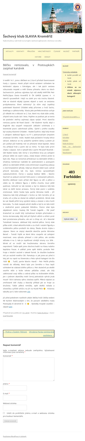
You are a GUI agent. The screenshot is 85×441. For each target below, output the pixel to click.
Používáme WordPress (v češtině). (15, 436)
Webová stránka (9, 403)
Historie (38, 57)
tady (10, 307)
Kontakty (20, 51)
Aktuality (10, 51)
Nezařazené (67, 152)
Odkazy (47, 57)
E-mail (6, 393)
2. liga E (65, 134)
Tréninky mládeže (70, 72)
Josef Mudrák (8, 316)
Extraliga (66, 137)
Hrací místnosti (44, 51)
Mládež (66, 51)
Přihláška (31, 51)
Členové (57, 51)
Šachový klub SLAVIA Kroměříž (27, 36)
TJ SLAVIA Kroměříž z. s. (71, 117)
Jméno (6, 384)
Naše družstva (42, 313)
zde (28, 291)
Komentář (8, 356)
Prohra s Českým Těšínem (15, 332)
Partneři (75, 51)
